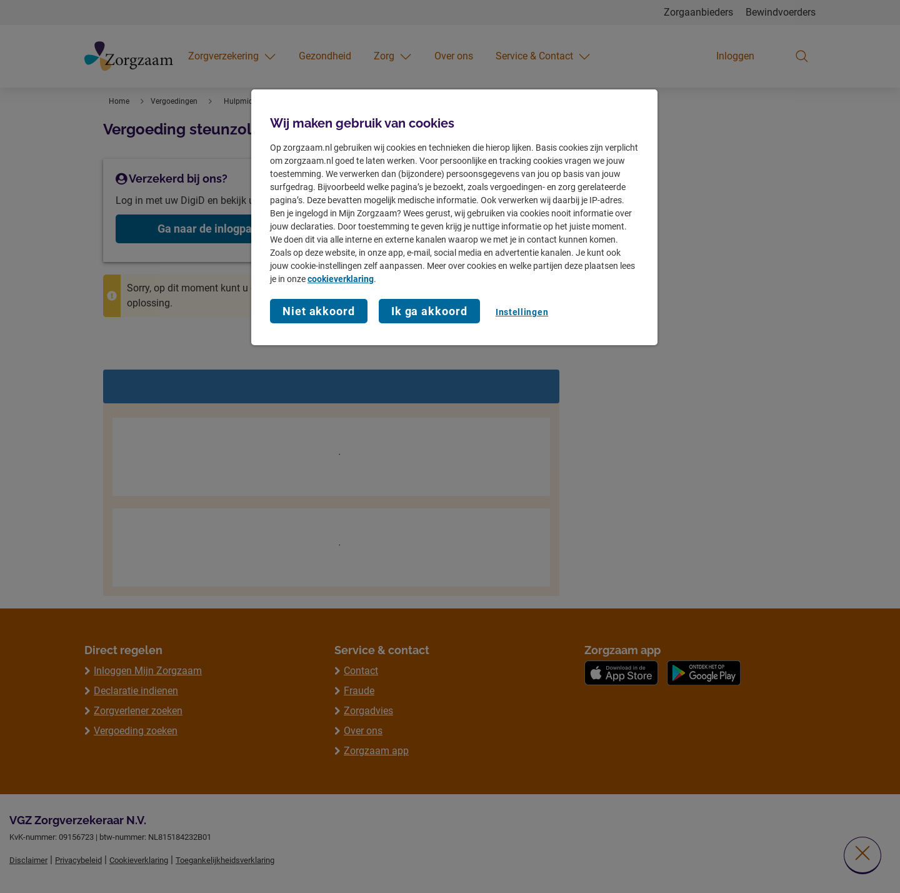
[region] (454, 217)
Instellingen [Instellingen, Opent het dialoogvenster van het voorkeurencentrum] (522, 312)
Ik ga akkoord (429, 311)
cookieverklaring (341, 279)
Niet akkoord (318, 311)
